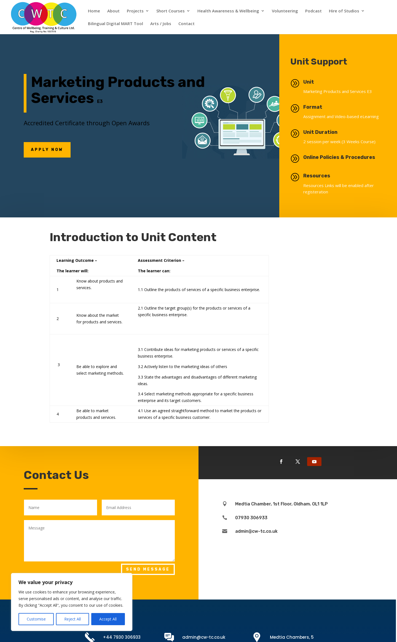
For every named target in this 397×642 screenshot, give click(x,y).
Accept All (108, 619)
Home (94, 11)
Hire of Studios (344, 11)
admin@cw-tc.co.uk (203, 637)
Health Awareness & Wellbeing (228, 11)
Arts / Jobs (160, 24)
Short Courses (170, 11)
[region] (71, 602)
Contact (186, 24)
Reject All (72, 619)
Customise (36, 619)
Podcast (313, 11)
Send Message (148, 569)
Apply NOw (47, 149)
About (113, 11)
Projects (135, 11)
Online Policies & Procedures (353, 157)
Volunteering (285, 11)
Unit (313, 82)
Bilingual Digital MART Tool (115, 24)
